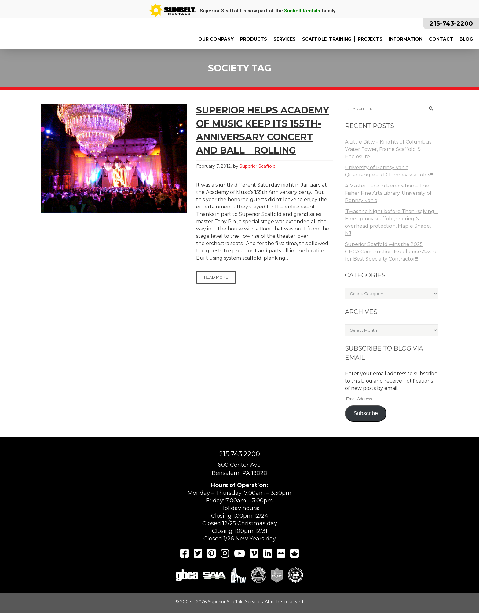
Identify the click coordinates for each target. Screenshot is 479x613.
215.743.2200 (239, 454)
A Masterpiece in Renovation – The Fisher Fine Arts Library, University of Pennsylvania (388, 193)
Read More (216, 277)
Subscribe (365, 413)
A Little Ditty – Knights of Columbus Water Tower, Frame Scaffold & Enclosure (388, 149)
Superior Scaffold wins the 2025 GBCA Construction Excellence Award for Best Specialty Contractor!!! (391, 251)
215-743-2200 (451, 23)
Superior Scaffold (258, 166)
